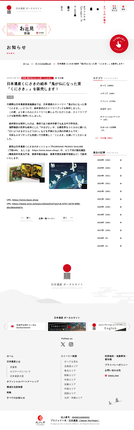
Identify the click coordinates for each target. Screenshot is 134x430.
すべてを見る (71, 361)
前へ (29, 218)
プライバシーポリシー (116, 365)
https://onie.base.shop (25, 200)
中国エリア (70, 388)
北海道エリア (71, 366)
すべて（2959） (107, 86)
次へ (65, 218)
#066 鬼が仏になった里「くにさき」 (37, 78)
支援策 (13, 367)
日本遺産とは (68, 7)
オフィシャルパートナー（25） (110, 118)
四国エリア (70, 393)
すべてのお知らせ (104, 13)
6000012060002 (80, 417)
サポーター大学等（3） (108, 128)
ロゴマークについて (20, 371)
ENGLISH (113, 376)
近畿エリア (70, 384)
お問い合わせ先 (113, 370)
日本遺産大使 (17, 376)
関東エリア (70, 375)
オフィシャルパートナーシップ (83, 12)
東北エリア (70, 370)
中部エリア (70, 379)
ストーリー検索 (75, 8)
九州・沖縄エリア (73, 398)
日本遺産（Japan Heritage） (84, 420)
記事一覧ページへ (47, 218)
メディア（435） (108, 93)
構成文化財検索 (91, 6)
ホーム (62, 7)
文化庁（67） (106, 109)
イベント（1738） (108, 101)
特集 (98, 6)
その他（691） (107, 138)
